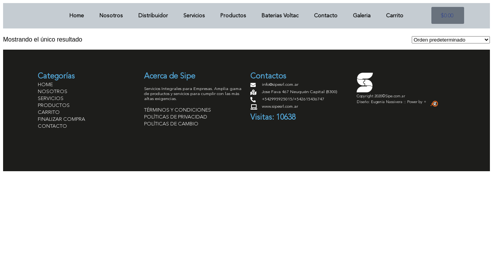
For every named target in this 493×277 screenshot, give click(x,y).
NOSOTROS (52, 91)
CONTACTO (52, 126)
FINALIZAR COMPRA (61, 119)
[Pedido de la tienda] (451, 39)
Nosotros (111, 15)
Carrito (394, 15)
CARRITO (49, 112)
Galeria (362, 15)
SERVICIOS (51, 98)
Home (76, 15)
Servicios (194, 15)
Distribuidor (153, 15)
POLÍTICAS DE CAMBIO (171, 124)
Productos (233, 15)
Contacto (325, 15)
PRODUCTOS (54, 105)
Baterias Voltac (280, 15)
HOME (45, 84)
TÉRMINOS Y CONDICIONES (177, 110)
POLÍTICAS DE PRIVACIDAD (175, 117)
